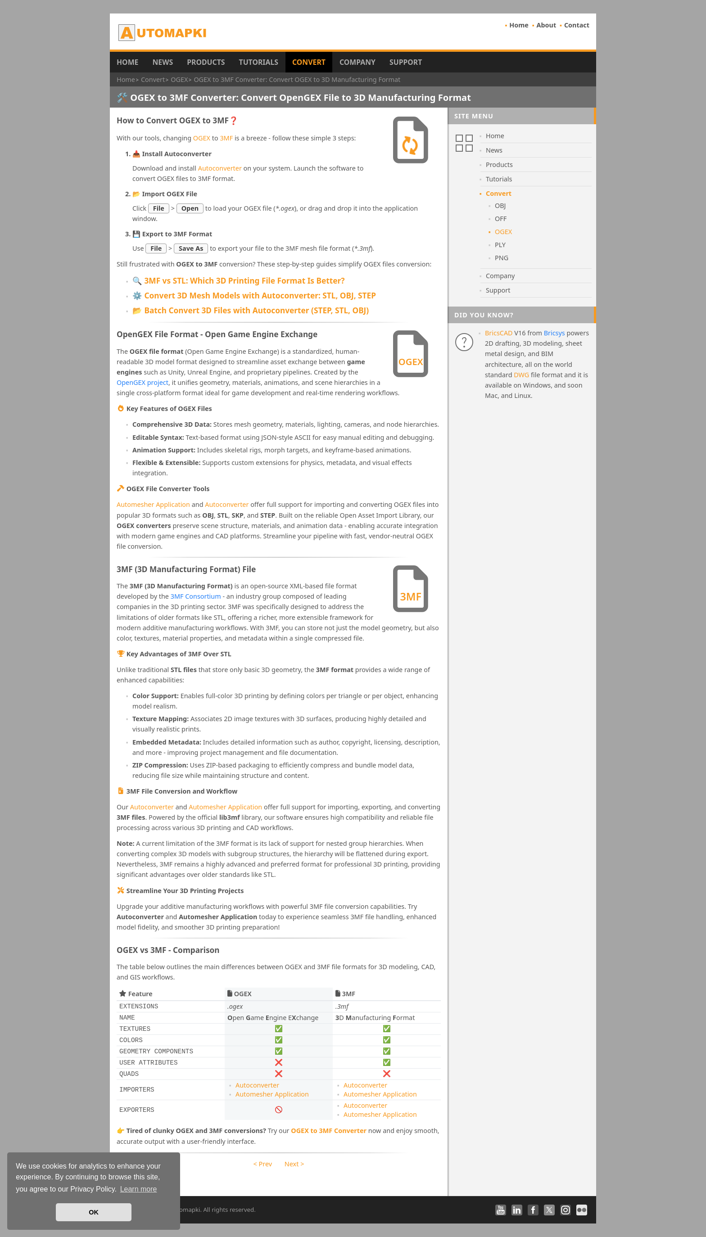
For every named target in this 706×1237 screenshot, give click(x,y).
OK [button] (94, 1212)
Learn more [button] (138, 1189)
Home (519, 25)
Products (206, 62)
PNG (501, 257)
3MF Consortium (196, 596)
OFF (501, 218)
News (162, 62)
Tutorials (259, 62)
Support (405, 62)
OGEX (201, 138)
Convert (309, 62)
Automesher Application (153, 504)
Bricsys (554, 333)
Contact (576, 25)
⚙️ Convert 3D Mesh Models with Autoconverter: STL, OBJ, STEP (254, 295)
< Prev (262, 1164)
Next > (294, 1164)
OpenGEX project (142, 382)
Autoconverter (220, 168)
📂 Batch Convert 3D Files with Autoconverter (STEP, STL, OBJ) (250, 310)
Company (357, 62)
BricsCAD (499, 333)
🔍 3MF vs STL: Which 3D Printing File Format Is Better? (238, 280)
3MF (226, 138)
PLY (500, 244)
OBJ (500, 205)
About (547, 25)
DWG (521, 374)
